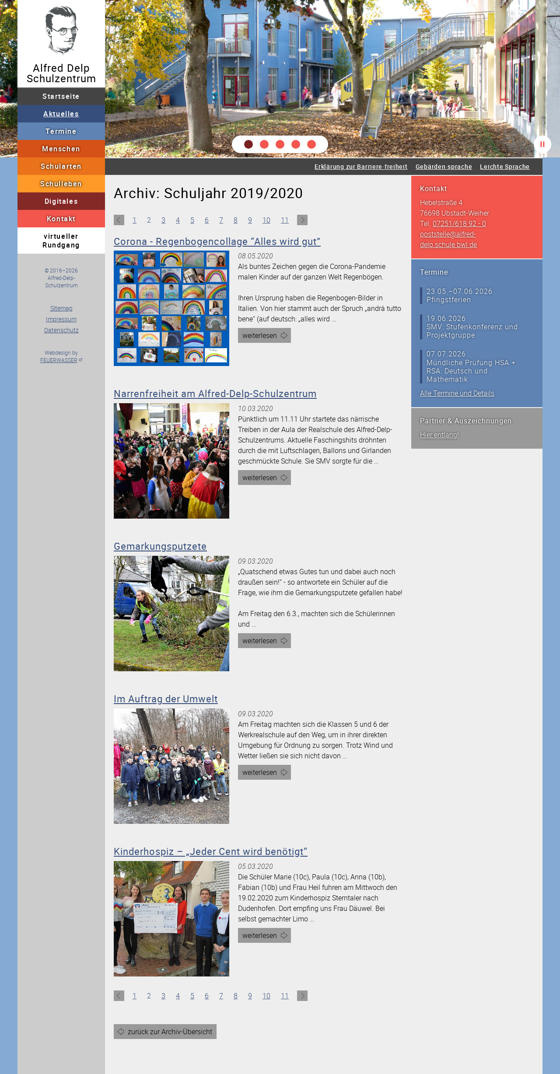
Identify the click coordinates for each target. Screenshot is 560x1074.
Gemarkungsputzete (160, 546)
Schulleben (61, 183)
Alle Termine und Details (457, 393)
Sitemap (61, 308)
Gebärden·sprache (444, 166)
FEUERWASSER (58, 359)
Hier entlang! (439, 434)
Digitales (61, 201)
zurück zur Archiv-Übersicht (170, 1031)
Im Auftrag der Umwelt (166, 698)
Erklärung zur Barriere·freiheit (361, 166)
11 (285, 220)
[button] (248, 144)
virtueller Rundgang (61, 240)
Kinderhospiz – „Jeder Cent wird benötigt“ (211, 851)
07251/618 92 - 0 (459, 223)
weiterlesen (266, 336)
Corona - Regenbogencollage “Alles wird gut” (217, 241)
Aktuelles (61, 114)
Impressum (61, 319)
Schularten (61, 166)
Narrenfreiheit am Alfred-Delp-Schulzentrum (215, 393)
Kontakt (61, 218)
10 (266, 220)
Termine (61, 131)
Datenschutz (61, 330)
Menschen (61, 148)
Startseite (61, 96)
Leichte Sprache (505, 166)
